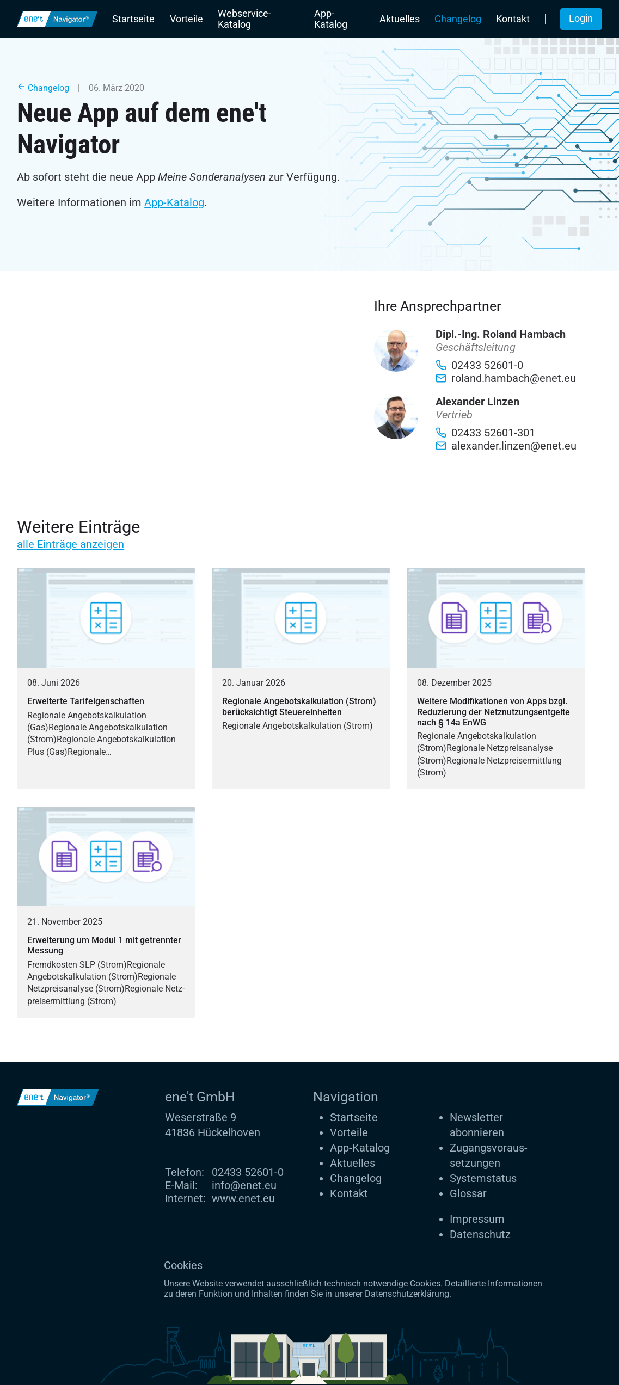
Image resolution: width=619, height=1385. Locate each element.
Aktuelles (399, 19)
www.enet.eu (243, 1198)
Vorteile (186, 19)
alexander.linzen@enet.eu (506, 445)
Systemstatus (483, 1178)
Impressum (477, 1219)
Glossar (468, 1193)
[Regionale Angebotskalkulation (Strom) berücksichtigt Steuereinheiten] (301, 678)
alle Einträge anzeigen (70, 544)
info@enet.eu (244, 1185)
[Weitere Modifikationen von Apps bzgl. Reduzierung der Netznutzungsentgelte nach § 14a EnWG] (496, 678)
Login (581, 18)
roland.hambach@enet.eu (506, 378)
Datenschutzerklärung (407, 1294)
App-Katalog (330, 19)
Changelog (457, 19)
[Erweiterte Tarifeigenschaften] (106, 678)
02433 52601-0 (248, 1172)
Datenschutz (480, 1234)
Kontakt (513, 19)
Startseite (133, 19)
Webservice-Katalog (244, 19)
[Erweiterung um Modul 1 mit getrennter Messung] (106, 912)
